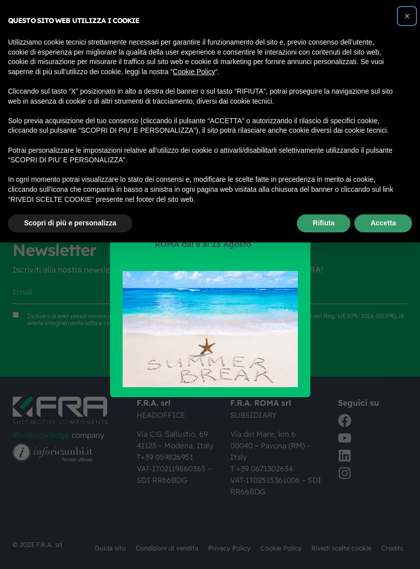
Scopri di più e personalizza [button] (70, 223)
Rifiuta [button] (324, 223)
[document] (210, 284)
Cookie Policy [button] (194, 72)
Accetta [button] (383, 223)
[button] (407, 16)
